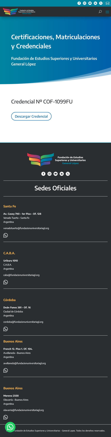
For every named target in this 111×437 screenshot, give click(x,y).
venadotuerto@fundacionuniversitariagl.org (26, 228)
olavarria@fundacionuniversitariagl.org (23, 410)
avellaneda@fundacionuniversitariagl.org (24, 363)
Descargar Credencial (31, 116)
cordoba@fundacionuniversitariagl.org (23, 321)
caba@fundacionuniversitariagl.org (21, 275)
